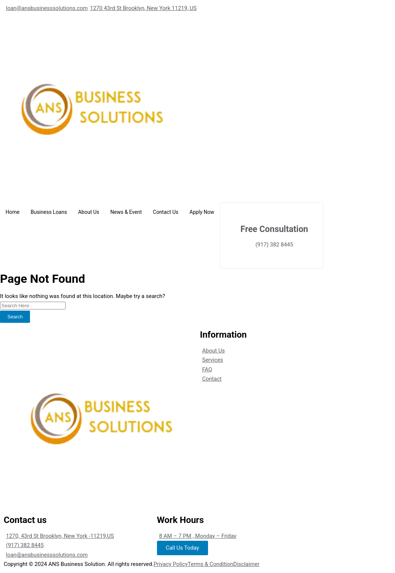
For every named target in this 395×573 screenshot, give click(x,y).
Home (13, 212)
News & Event (126, 212)
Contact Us (165, 212)
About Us (88, 212)
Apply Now (202, 212)
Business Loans (49, 212)
